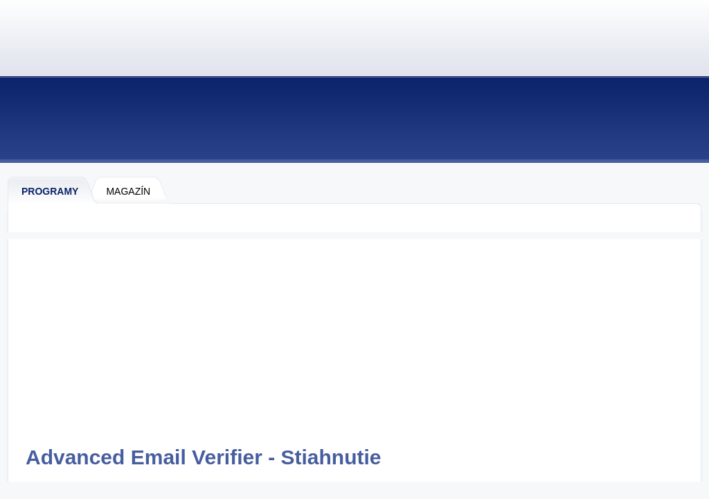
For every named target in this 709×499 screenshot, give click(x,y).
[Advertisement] (354, 336)
